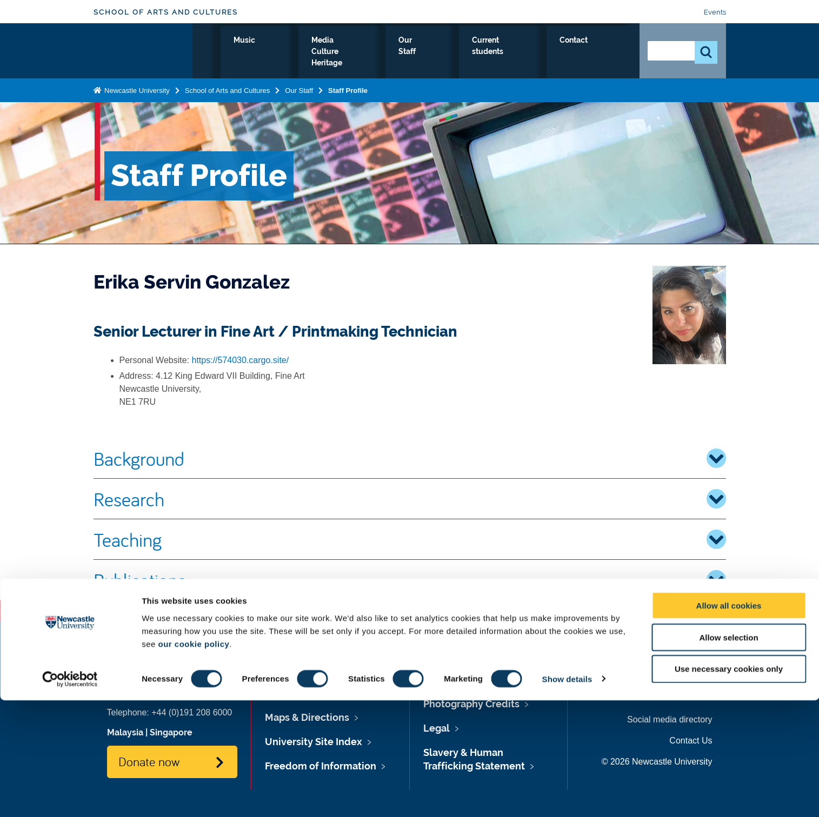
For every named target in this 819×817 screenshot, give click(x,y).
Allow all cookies (729, 722)
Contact (605, 52)
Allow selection (728, 754)
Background (410, 458)
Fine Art (257, 52)
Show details (567, 795)
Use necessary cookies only (729, 786)
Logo (143, 50)
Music (302, 52)
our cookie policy (193, 760)
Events (715, 12)
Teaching (410, 539)
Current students (536, 52)
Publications (410, 580)
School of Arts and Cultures (166, 12)
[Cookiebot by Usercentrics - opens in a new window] (70, 796)
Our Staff (465, 52)
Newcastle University (136, 88)
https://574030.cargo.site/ (240, 360)
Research (410, 499)
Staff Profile (348, 88)
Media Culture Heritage (380, 52)
